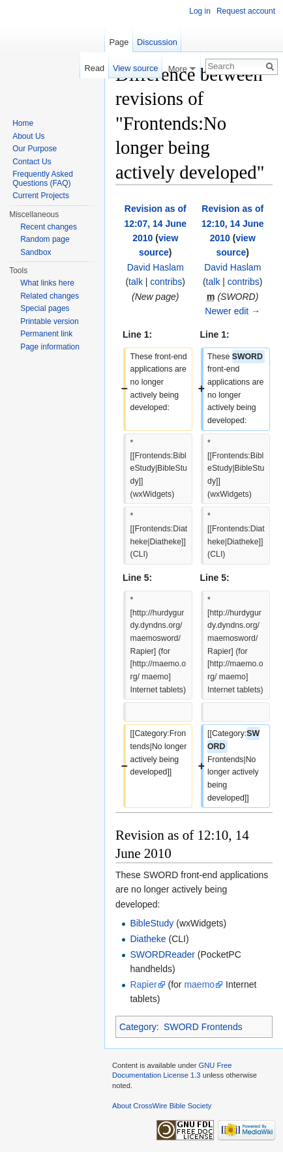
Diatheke (148, 939)
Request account (245, 11)
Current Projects (40, 195)
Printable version (49, 321)
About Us (28, 136)
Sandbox (35, 252)
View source (135, 68)
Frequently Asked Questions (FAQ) (42, 179)
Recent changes (48, 226)
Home (22, 123)
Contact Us (31, 161)
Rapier (143, 984)
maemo (199, 984)
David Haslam (155, 267)
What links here (47, 283)
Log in (200, 11)
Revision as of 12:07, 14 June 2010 (155, 223)
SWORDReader (162, 954)
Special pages (44, 308)
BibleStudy (151, 923)
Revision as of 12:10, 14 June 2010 (232, 223)
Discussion (157, 42)
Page (118, 42)
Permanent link (46, 333)
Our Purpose (34, 148)
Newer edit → (232, 311)
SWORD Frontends (203, 1027)
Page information (50, 346)
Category (137, 1027)
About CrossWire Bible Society (161, 1106)
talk (135, 281)
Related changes (49, 296)
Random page (44, 239)
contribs (166, 281)
